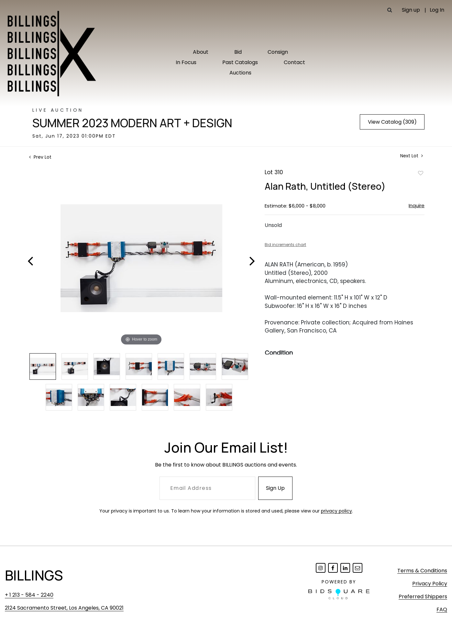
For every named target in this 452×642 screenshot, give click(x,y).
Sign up (411, 10)
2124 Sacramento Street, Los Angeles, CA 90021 (64, 608)
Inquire (416, 205)
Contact (294, 62)
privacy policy (336, 511)
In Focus (186, 62)
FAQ (441, 609)
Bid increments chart (285, 244)
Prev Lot (40, 157)
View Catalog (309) (392, 122)
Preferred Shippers (423, 596)
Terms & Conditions (422, 570)
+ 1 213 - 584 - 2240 (29, 595)
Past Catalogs (240, 62)
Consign (278, 52)
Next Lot (411, 156)
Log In (437, 10)
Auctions (240, 72)
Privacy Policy (429, 583)
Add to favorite (420, 173)
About (200, 52)
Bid (238, 52)
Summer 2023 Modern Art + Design (132, 123)
